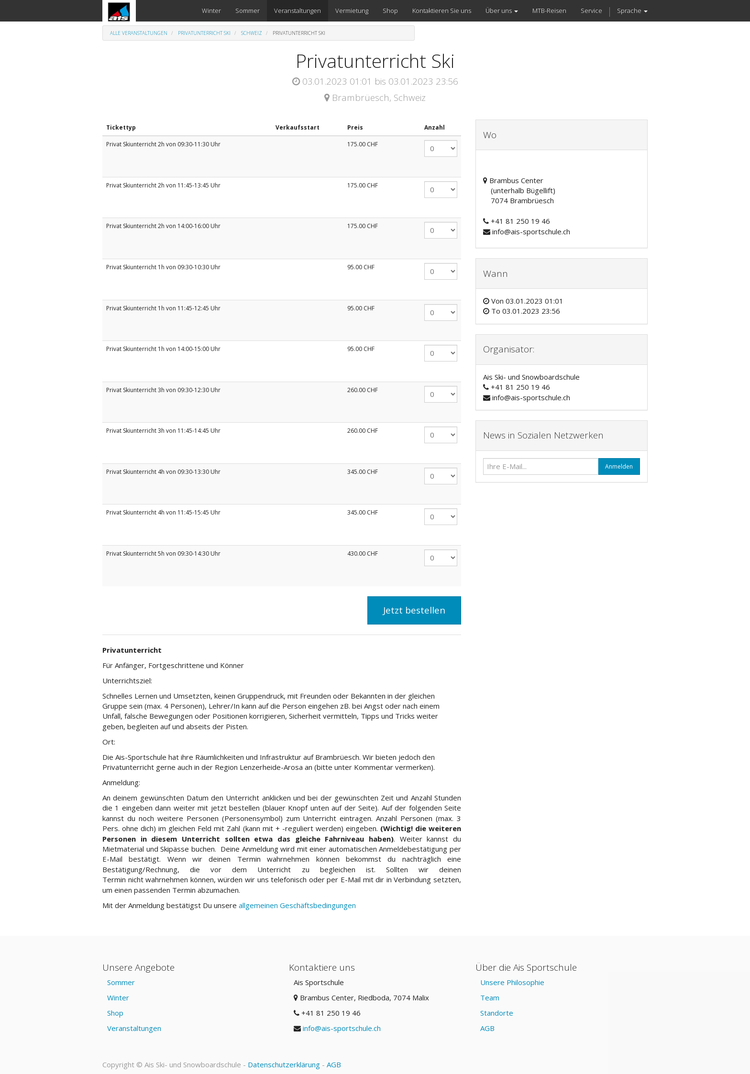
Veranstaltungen (134, 1028)
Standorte (496, 1013)
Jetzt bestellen (414, 610)
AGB (487, 1028)
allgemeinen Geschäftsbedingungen (298, 905)
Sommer (121, 982)
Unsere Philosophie (512, 982)
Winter (118, 997)
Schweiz (251, 33)
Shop (115, 1013)
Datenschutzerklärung (284, 1064)
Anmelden (619, 466)
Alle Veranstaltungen (138, 33)
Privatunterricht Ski (204, 33)
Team (489, 997)
